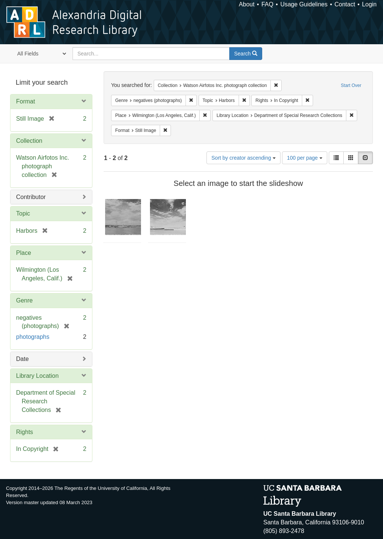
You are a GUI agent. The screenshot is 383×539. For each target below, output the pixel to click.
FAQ (267, 4)
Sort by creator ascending (243, 158)
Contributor (31, 197)
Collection (29, 141)
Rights (24, 432)
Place (23, 253)
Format (25, 101)
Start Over (351, 85)
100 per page (304, 158)
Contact (344, 4)
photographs (32, 337)
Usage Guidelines (303, 4)
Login (369, 4)
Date (22, 359)
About (247, 4)
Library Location (37, 376)
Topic (23, 213)
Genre (24, 300)
